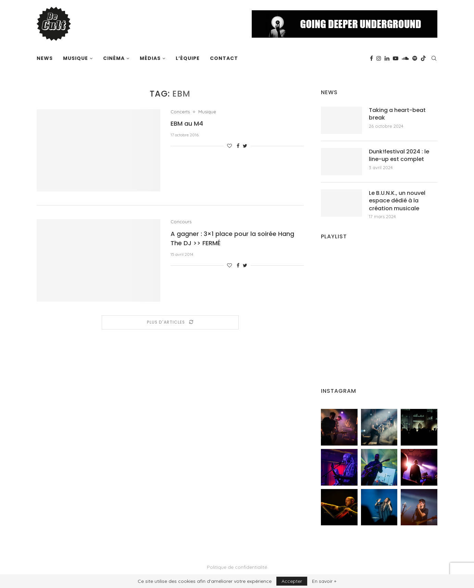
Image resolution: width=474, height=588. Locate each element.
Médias (150, 58)
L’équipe (188, 58)
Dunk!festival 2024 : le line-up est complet (399, 155)
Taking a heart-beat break (397, 114)
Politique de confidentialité (237, 567)
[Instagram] (378, 58)
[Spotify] (414, 58)
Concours (181, 221)
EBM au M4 (187, 123)
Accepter (292, 581)
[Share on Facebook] (238, 146)
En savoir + (324, 581)
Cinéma (114, 58)
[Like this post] (229, 146)
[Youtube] (395, 58)
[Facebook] (371, 58)
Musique (75, 58)
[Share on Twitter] (245, 146)
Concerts (180, 111)
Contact (224, 58)
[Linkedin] (387, 58)
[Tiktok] (423, 58)
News (45, 58)
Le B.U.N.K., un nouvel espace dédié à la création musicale (397, 200)
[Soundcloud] (405, 58)
